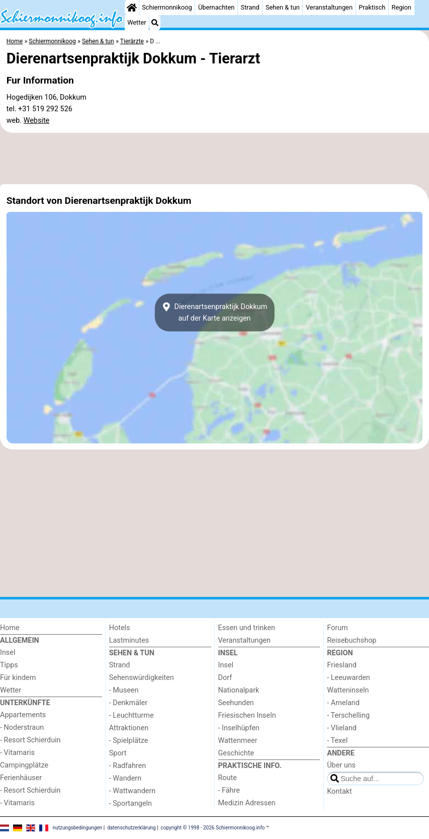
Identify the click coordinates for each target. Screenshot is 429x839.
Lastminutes (129, 640)
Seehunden (236, 703)
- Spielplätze (128, 740)
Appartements (23, 715)
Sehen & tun (283, 7)
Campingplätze (24, 765)
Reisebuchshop (351, 640)
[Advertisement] (214, 158)
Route (227, 778)
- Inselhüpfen (239, 728)
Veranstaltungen (329, 7)
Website (37, 120)
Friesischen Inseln (247, 715)
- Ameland (343, 703)
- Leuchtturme (131, 715)
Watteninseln (348, 690)
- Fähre (229, 790)
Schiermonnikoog (167, 7)
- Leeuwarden (348, 677)
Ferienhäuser (21, 778)
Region (401, 7)
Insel (7, 652)
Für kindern (18, 677)
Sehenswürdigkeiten (141, 677)
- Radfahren (127, 765)
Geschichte (236, 753)
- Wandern (125, 778)
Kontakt (339, 791)
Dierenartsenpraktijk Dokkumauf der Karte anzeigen (215, 312)
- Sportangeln (130, 803)
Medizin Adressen (247, 803)
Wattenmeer (238, 740)
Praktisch (372, 7)
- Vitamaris (17, 752)
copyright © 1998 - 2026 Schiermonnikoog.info (213, 827)
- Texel (337, 740)
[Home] (132, 7)
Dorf (225, 677)
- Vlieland (342, 728)
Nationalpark (239, 690)
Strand (250, 7)
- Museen (124, 690)
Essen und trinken (247, 628)
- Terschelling (348, 715)
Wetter (136, 22)
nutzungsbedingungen (78, 827)
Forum (337, 628)
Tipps (9, 665)
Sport (118, 753)
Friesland (342, 665)
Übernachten (216, 7)
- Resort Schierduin (30, 740)
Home (10, 628)
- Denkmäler (128, 703)
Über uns (341, 765)
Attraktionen (128, 728)
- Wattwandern (132, 791)
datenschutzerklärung (131, 827)
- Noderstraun (22, 727)
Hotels (119, 628)
